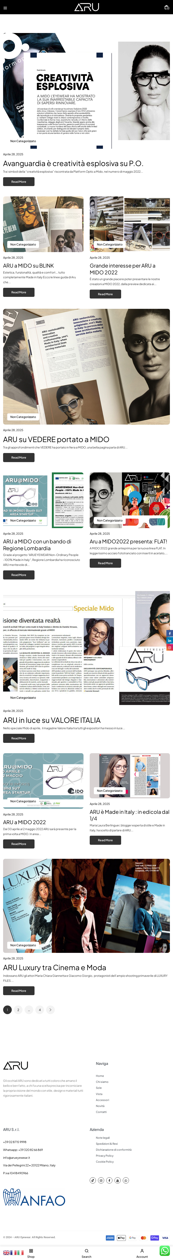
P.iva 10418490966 (15, 1173)
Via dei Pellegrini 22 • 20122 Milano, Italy (29, 1165)
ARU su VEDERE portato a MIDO (56, 439)
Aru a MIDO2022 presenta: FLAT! (128, 541)
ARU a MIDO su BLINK (28, 265)
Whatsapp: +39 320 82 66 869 (23, 1150)
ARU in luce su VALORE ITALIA (52, 719)
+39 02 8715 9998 (14, 1142)
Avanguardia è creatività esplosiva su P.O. (73, 163)
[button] (166, 7)
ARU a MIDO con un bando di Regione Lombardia (37, 544)
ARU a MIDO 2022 (24, 822)
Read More (18, 181)
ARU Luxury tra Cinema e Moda (54, 967)
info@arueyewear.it (16, 1157)
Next (50, 1009)
